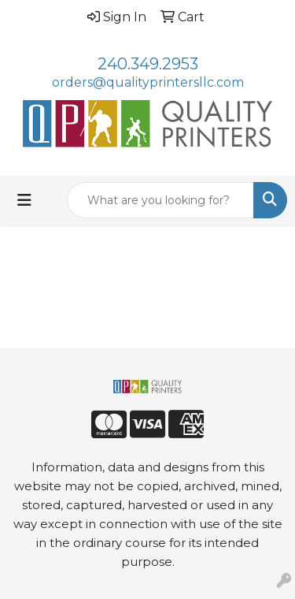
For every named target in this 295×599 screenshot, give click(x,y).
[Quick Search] (160, 200)
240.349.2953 (148, 63)
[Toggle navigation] (24, 200)
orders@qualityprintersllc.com (148, 82)
